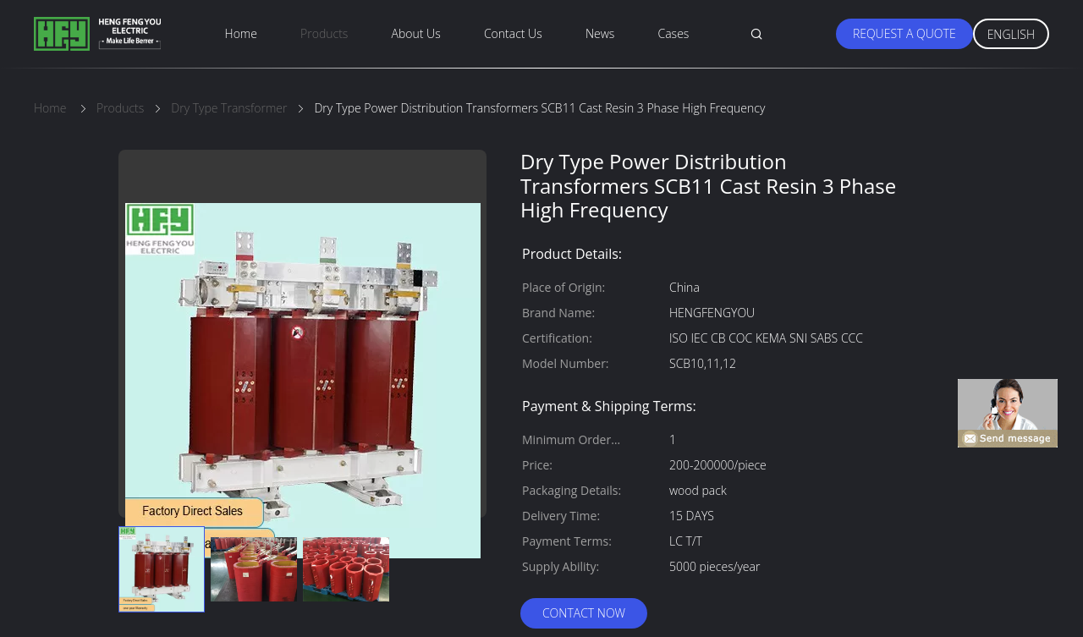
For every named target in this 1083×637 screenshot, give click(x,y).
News (599, 33)
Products (324, 33)
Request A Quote (904, 33)
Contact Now (583, 613)
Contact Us (513, 33)
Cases (674, 33)
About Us (416, 33)
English (1011, 34)
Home (241, 33)
